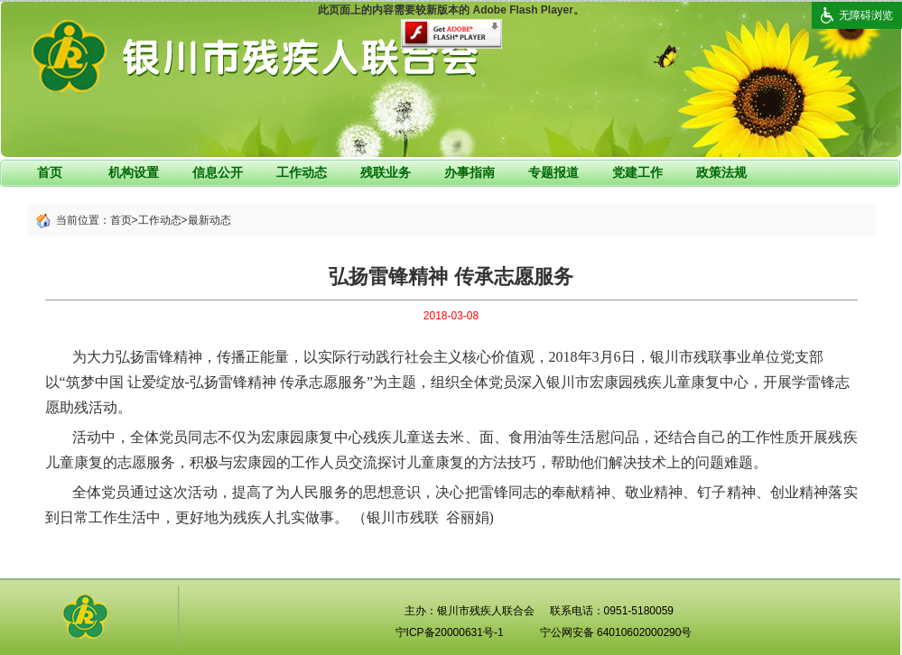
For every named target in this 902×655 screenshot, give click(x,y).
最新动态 (209, 220)
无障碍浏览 (866, 15)
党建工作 (637, 172)
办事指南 (469, 172)
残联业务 (385, 172)
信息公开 (217, 172)
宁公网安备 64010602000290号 (616, 632)
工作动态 (301, 172)
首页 (49, 172)
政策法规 (721, 172)
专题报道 (553, 172)
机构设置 (133, 172)
